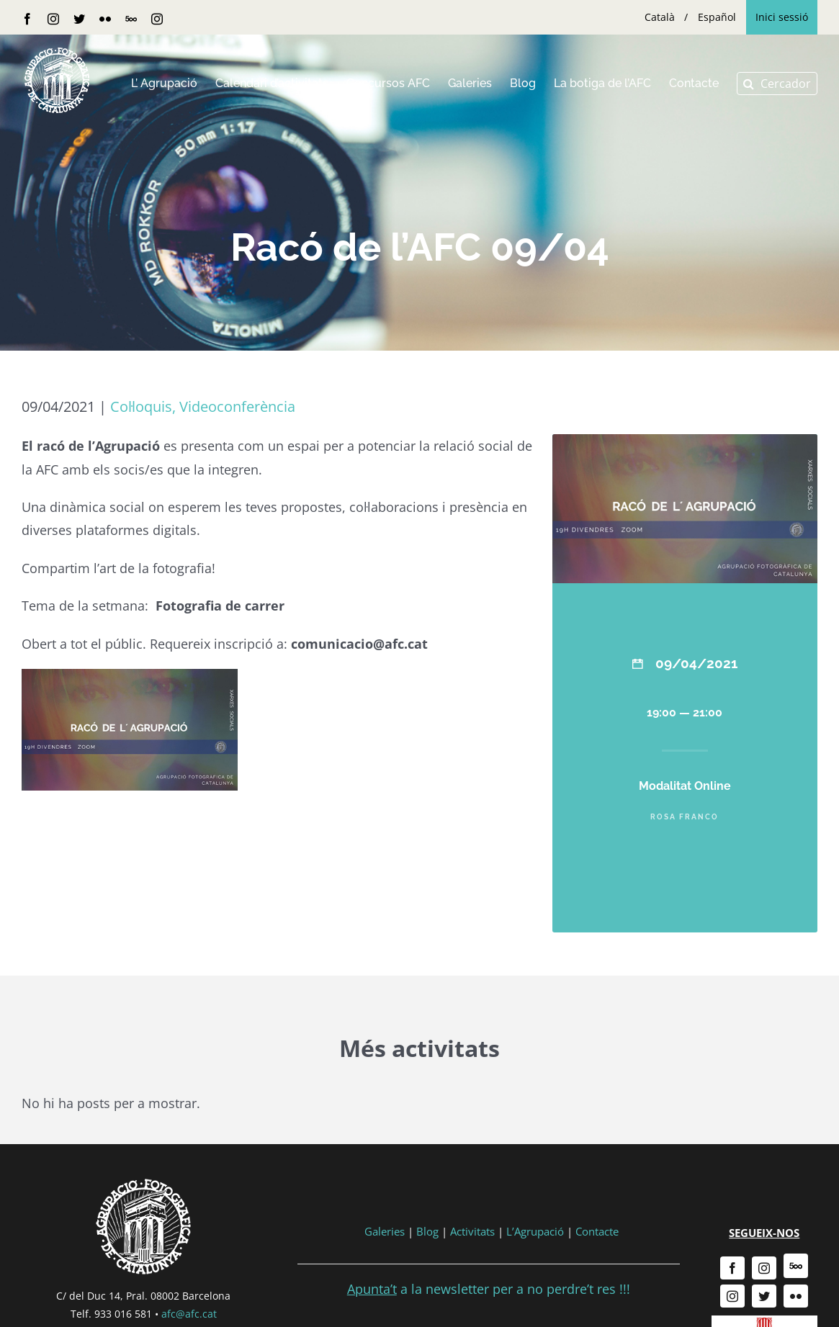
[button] (777, 83)
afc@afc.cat (189, 1314)
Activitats (472, 1231)
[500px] (796, 1266)
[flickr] (796, 1296)
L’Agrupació (535, 1231)
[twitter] (764, 1296)
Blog (427, 1231)
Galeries (384, 1231)
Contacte (597, 1231)
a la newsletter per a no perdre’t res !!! (488, 1288)
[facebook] (732, 1267)
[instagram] (764, 1267)
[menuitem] (659, 17)
